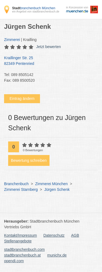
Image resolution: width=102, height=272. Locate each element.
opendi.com (14, 261)
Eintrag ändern (22, 98)
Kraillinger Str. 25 (48, 61)
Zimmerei (12, 39)
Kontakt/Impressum (20, 235)
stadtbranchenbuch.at (22, 255)
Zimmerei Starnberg (21, 189)
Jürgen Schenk (57, 189)
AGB (75, 235)
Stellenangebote (18, 241)
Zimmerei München (51, 184)
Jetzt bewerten (48, 47)
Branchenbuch (16, 184)
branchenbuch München (33, 8)
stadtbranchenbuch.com (24, 249)
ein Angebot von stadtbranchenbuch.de (35, 11)
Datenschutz (54, 235)
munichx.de (57, 255)
